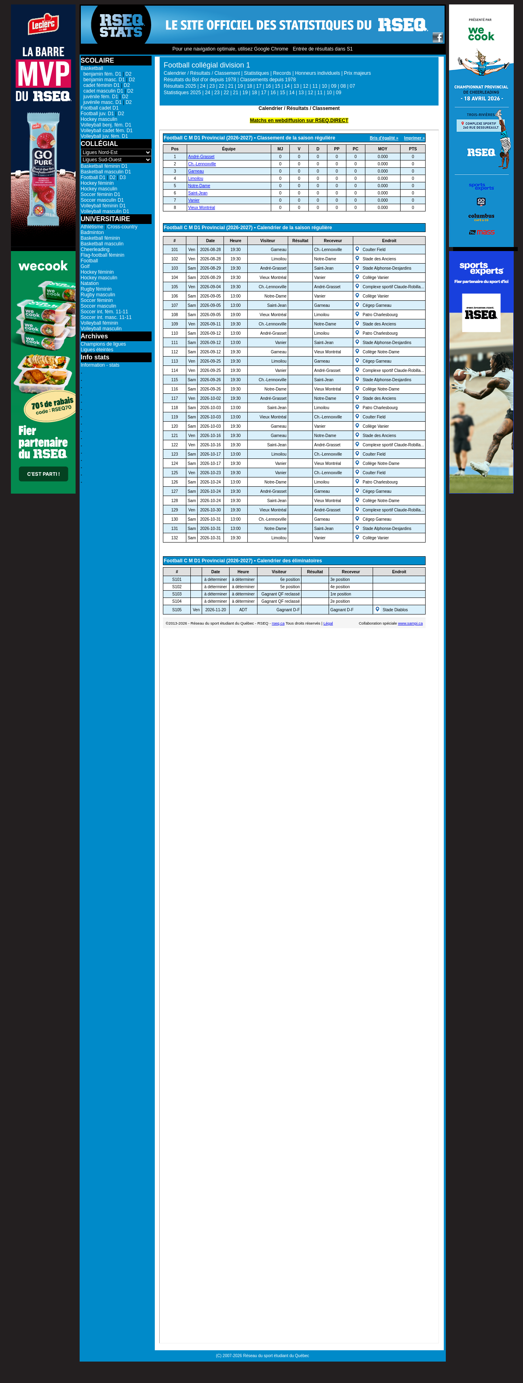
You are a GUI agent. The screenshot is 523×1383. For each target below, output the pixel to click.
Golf (85, 266)
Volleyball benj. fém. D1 (106, 125)
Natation (90, 283)
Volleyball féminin (99, 323)
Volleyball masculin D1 (105, 211)
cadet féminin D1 (100, 85)
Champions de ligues (103, 344)
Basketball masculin (102, 244)
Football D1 (93, 177)
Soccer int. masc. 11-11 (106, 317)
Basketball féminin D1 (104, 166)
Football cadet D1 (100, 108)
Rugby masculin (98, 295)
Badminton (92, 232)
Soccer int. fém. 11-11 (104, 312)
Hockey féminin (97, 183)
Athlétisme (92, 227)
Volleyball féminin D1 (103, 206)
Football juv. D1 (97, 113)
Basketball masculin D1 (106, 172)
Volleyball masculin (101, 328)
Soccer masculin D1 (102, 200)
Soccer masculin (98, 306)
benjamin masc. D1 (103, 79)
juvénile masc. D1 (101, 102)
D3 (123, 177)
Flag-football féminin (102, 255)
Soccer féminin (97, 300)
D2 (128, 74)
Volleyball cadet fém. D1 (107, 130)
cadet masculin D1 (102, 91)
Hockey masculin (99, 119)
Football (89, 261)
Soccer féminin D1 (100, 194)
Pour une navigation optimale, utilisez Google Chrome (230, 49)
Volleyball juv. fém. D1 (104, 136)
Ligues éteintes (97, 350)
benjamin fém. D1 (101, 74)
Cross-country (122, 227)
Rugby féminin (96, 289)
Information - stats (100, 365)
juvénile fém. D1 (99, 96)
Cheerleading (95, 249)
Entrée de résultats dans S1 (322, 49)
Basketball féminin (100, 238)
